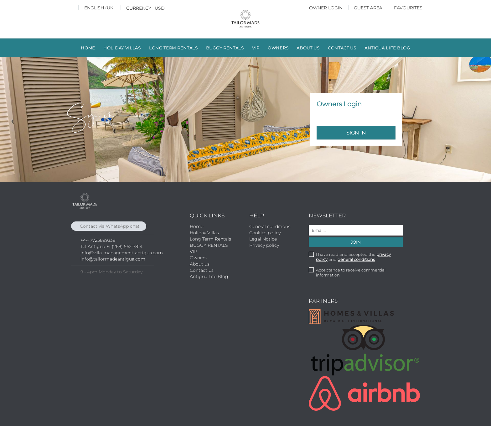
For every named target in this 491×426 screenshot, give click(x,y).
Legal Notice (263, 239)
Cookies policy (265, 233)
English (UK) (99, 8)
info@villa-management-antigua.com (121, 253)
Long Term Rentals (173, 47)
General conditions (269, 226)
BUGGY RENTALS (225, 47)
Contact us (342, 47)
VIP (256, 47)
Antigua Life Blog (387, 47)
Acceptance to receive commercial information (350, 272)
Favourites (408, 8)
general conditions (356, 259)
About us (308, 47)
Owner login (326, 8)
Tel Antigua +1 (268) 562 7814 (111, 246)
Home (88, 47)
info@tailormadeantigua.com (112, 259)
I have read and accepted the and (353, 257)
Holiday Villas (122, 47)
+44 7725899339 (97, 240)
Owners (278, 47)
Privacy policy (264, 245)
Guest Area (368, 8)
